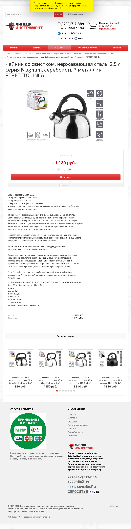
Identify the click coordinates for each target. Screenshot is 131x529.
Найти (58, 14)
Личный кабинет (75, 432)
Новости (72, 414)
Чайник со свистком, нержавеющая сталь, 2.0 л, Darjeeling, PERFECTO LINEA (20, 380)
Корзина (103, 23)
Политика (72, 435)
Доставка (72, 421)
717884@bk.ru (72, 33)
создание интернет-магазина (37, 517)
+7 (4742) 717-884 (70, 24)
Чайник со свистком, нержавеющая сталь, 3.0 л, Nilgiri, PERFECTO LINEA (50, 380)
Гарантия (72, 428)
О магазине (73, 417)
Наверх (114, 506)
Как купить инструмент (79, 425)
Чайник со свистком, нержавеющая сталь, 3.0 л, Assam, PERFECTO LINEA (80, 380)
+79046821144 (72, 28)
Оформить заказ (107, 28)
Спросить (63, 38)
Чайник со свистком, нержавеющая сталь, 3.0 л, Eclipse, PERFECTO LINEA (110, 380)
